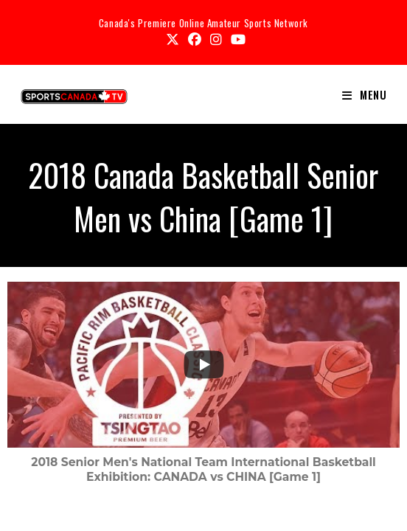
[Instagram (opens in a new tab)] (216, 39)
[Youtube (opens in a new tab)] (236, 39)
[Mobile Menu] (364, 94)
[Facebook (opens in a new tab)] (195, 39)
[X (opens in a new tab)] (172, 39)
